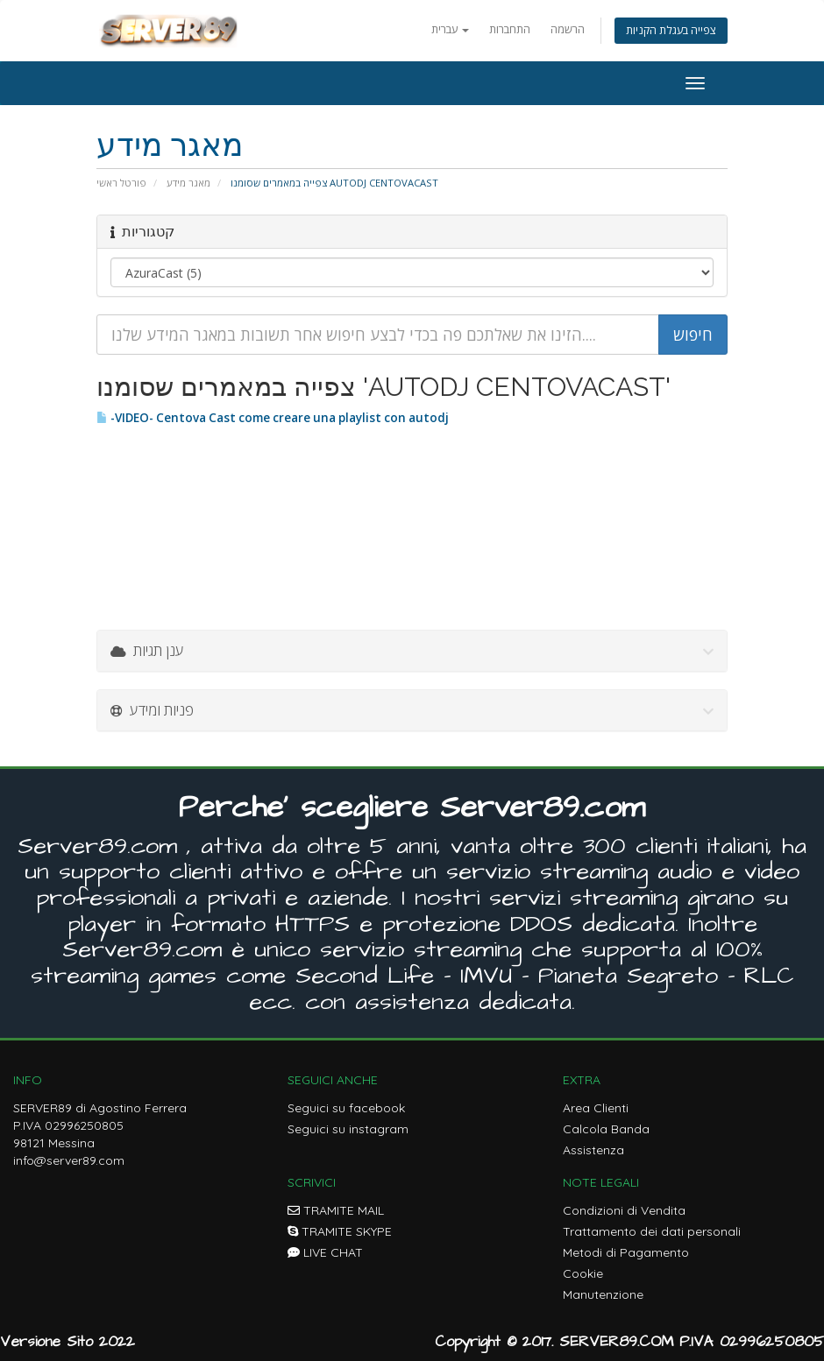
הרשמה (568, 29)
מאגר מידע (188, 182)
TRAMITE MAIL (336, 1210)
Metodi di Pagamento (626, 1252)
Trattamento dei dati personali (652, 1231)
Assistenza (593, 1150)
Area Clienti (596, 1108)
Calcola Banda (606, 1129)
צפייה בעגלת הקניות (671, 30)
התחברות (509, 29)
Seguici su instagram (348, 1129)
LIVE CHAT (325, 1252)
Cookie (583, 1273)
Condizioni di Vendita (624, 1210)
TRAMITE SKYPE (340, 1231)
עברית (450, 29)
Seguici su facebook (346, 1108)
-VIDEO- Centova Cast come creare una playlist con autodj (272, 418)
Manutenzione (603, 1294)
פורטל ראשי (121, 182)
